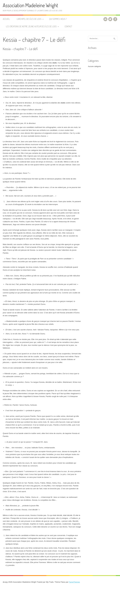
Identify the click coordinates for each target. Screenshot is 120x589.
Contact (68, 26)
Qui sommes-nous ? (58, 19)
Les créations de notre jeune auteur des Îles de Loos (31, 26)
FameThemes (74, 582)
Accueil (6, 19)
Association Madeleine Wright (30, 5)
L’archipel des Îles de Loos (29, 19)
